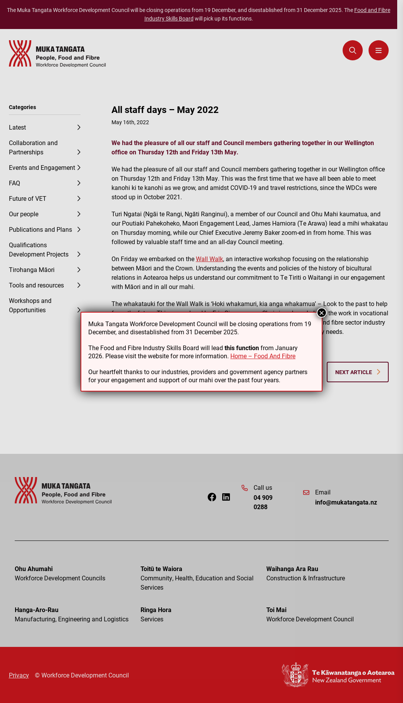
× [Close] (321, 313)
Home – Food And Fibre (262, 356)
